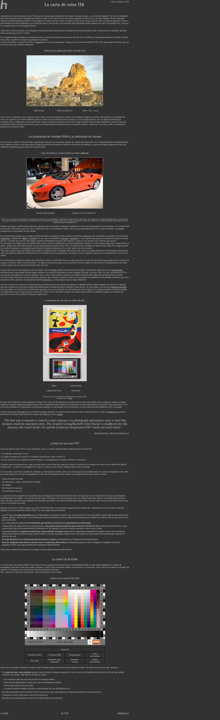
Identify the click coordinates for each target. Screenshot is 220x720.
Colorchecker (117, 270)
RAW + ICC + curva (91, 111)
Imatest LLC (113, 412)
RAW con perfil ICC (65, 111)
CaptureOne (5, 238)
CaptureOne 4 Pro (53, 391)
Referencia (75, 391)
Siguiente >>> (123, 713)
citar (23, 412)
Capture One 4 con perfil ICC (84, 213)
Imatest (60, 414)
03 (67, 713)
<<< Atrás (4, 713)
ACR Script (46, 280)
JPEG (53, 386)
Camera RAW (75, 386)
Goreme (39, 42)
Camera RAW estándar (45, 213)
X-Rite (53, 270)
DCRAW (33, 238)
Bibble (24, 238)
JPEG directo (39, 111)
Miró (70, 398)
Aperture (74, 238)
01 (62, 713)
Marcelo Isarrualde (118, 287)
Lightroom (64, 238)
